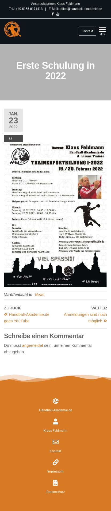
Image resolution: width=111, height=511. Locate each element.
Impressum (55, 471)
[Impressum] (56, 462)
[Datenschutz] (56, 483)
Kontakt (87, 31)
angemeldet (32, 345)
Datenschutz (56, 492)
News (39, 294)
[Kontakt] (56, 442)
